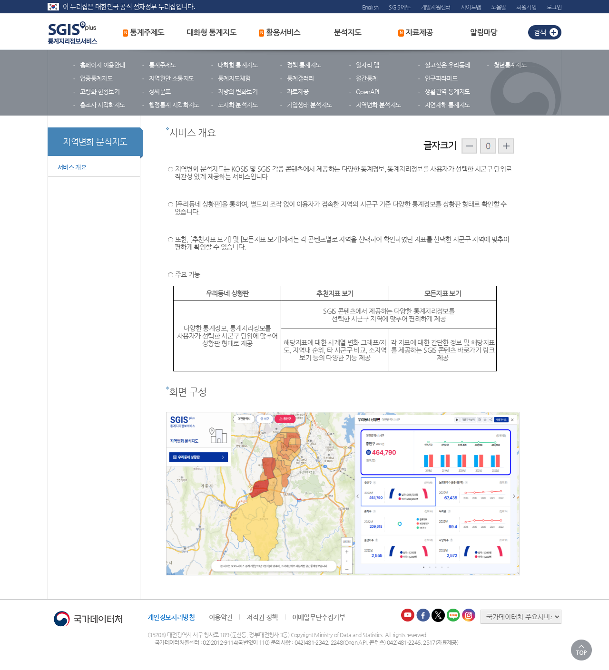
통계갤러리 (300, 78)
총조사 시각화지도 (102, 104)
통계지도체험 (234, 78)
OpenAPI (367, 91)
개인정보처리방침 (171, 617)
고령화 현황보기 (99, 91)
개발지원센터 (436, 7)
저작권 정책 (261, 617)
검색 (540, 32)
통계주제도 (144, 33)
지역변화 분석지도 (378, 104)
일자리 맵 (367, 64)
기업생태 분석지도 (309, 104)
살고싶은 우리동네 (447, 64)
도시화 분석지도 (237, 104)
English (370, 7)
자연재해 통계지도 (447, 104)
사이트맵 (471, 7)
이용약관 (220, 617)
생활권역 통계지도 (447, 91)
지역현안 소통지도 (171, 78)
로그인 (554, 7)
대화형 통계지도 (211, 32)
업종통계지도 (96, 78)
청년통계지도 (510, 64)
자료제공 (415, 33)
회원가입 (526, 7)
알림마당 (484, 32)
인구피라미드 (441, 78)
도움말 (498, 7)
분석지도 (348, 32)
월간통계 (366, 78)
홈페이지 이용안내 (102, 64)
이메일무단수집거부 (318, 617)
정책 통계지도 (304, 64)
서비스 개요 (72, 167)
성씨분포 (159, 91)
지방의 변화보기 (237, 91)
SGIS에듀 (399, 7)
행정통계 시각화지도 (174, 104)
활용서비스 (280, 33)
